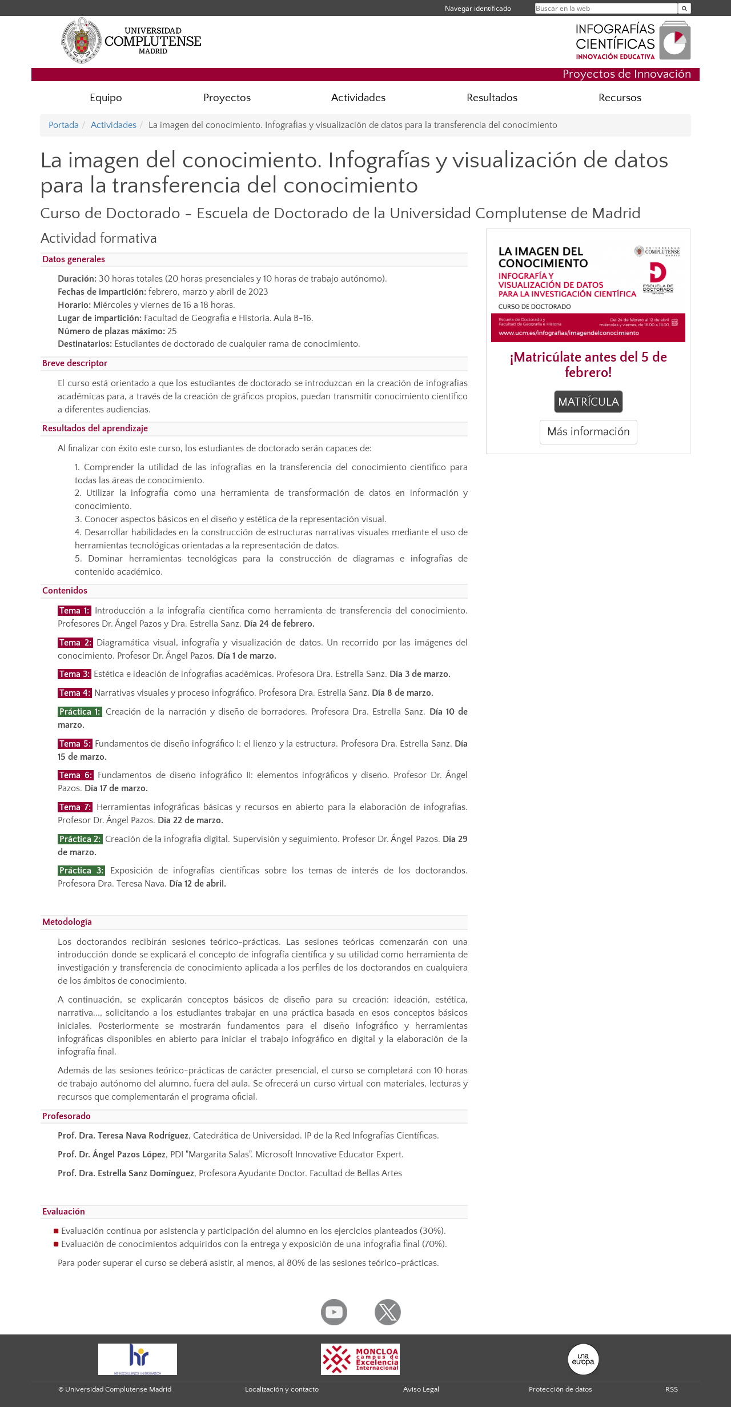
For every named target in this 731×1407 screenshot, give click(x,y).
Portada (64, 125)
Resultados (492, 98)
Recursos (620, 98)
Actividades (358, 98)
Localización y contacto (282, 1389)
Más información (588, 432)
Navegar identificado (478, 8)
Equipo (106, 98)
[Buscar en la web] (684, 8)
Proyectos (227, 98)
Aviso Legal (421, 1389)
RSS (671, 1389)
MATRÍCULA (588, 402)
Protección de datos (560, 1389)
